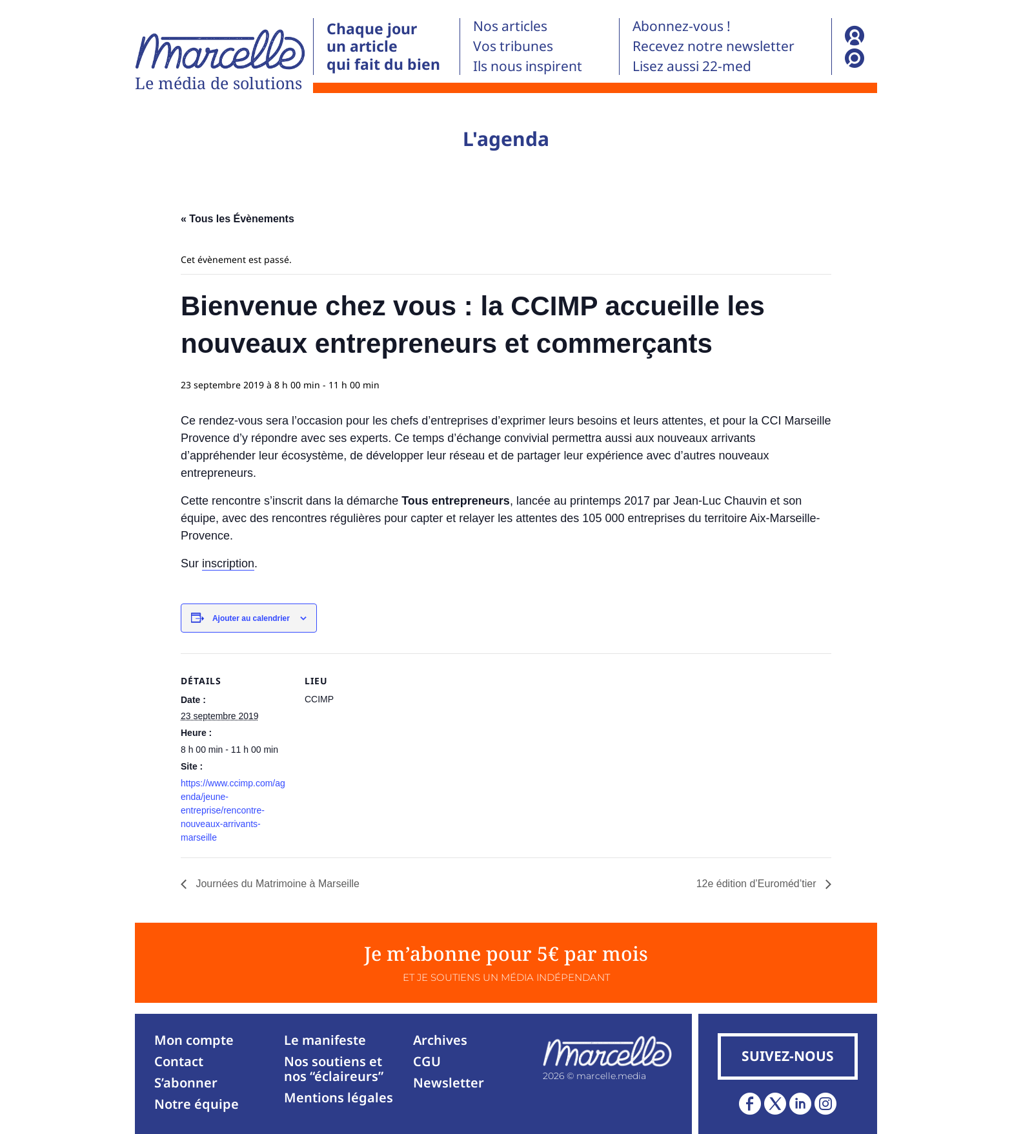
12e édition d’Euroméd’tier (757, 883)
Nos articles (510, 26)
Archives (440, 1040)
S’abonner (186, 1082)
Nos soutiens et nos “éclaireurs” (333, 1069)
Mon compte (194, 1040)
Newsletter (448, 1082)
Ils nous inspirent (527, 66)
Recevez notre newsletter (713, 46)
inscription (228, 563)
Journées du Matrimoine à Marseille (276, 883)
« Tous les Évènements (237, 218)
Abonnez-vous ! (681, 26)
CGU (427, 1061)
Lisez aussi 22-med (691, 66)
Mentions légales (338, 1097)
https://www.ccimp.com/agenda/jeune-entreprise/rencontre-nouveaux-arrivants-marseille (233, 810)
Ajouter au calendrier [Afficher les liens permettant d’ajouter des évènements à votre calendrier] (251, 618)
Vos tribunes (513, 46)
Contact (178, 1061)
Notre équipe (196, 1104)
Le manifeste (325, 1040)
